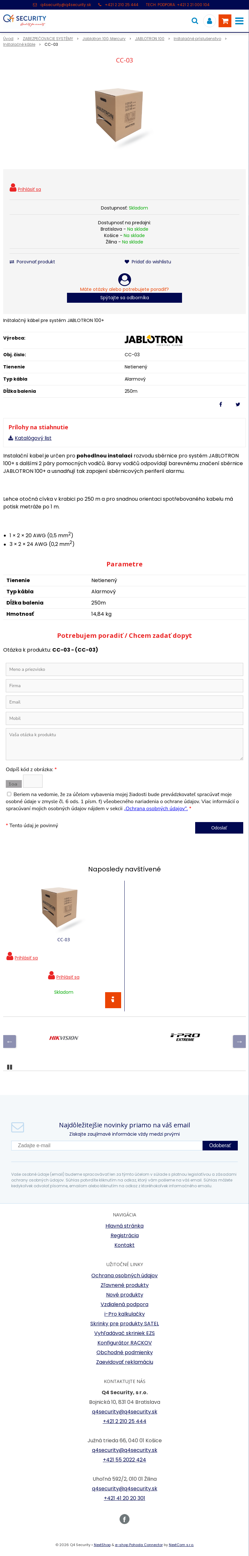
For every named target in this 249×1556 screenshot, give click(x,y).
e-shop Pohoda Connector (139, 1544)
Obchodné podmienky (124, 1352)
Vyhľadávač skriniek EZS (124, 1333)
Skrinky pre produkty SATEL (124, 1323)
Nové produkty (124, 1294)
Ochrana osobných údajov (124, 1275)
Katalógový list (33, 438)
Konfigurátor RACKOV (124, 1342)
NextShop (102, 1544)
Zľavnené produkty (125, 1285)
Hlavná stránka (124, 1226)
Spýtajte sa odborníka (124, 297)
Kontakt (124, 1245)
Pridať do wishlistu (148, 262)
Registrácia (125, 1235)
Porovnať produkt (32, 262)
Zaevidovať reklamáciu (124, 1362)
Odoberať (220, 1145)
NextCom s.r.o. (181, 1544)
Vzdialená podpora (124, 1304)
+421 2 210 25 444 (121, 4)
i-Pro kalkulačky (124, 1314)
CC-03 (63, 939)
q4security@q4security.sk (65, 4)
